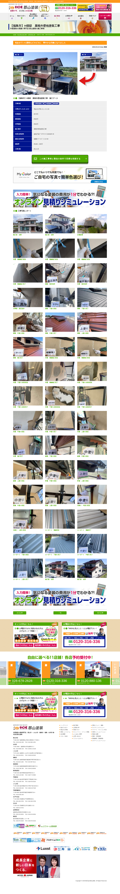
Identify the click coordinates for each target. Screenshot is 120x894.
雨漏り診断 (95, 734)
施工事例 (57, 17)
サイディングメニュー (98, 727)
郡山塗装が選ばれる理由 (33, 16)
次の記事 (20, 613)
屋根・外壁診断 (96, 736)
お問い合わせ (77, 736)
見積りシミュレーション (99, 732)
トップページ (64, 725)
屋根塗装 (55, 103)
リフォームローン (78, 738)
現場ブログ (92, 17)
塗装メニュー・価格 (97, 725)
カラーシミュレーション (99, 740)
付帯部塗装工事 (39, 103)
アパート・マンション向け (99, 729)
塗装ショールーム (65, 732)
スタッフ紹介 (64, 736)
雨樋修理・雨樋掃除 (97, 738)
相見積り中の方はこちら (45, 645)
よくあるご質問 (77, 734)
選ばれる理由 (64, 729)
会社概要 (62, 734)
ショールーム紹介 (105, 17)
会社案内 (81, 17)
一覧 (60, 613)
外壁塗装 (48, 103)
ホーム (12, 17)
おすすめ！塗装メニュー (45, 16)
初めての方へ (21, 17)
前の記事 (100, 613)
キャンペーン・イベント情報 (81, 732)
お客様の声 (68, 17)
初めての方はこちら (24, 645)
